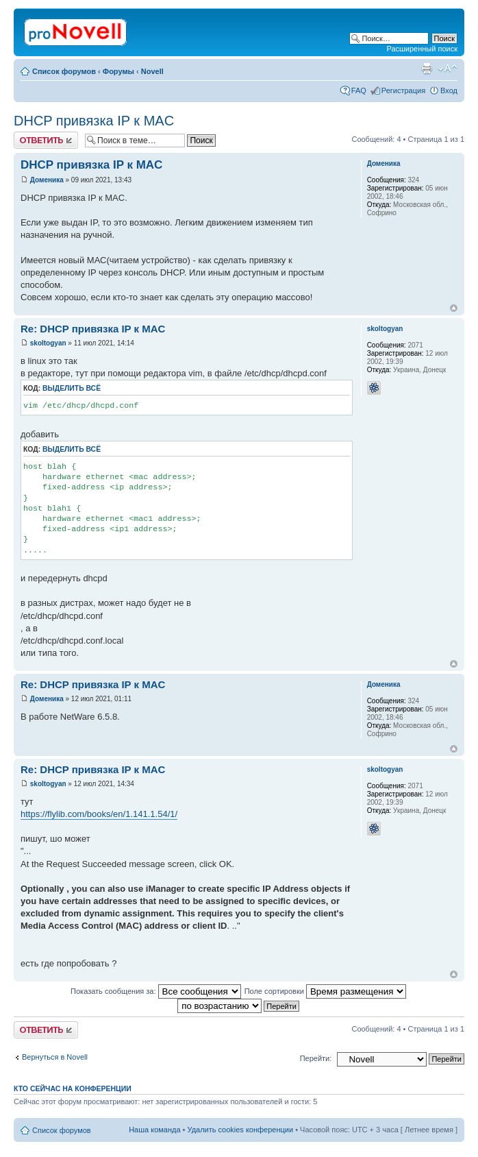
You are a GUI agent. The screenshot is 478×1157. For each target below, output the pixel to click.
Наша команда (154, 1129)
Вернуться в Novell (55, 1057)
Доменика (47, 180)
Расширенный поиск (421, 49)
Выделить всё (71, 388)
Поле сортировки (325, 991)
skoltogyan (48, 343)
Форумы (118, 71)
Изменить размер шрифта (447, 68)
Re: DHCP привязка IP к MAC (93, 328)
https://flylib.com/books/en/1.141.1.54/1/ (99, 814)
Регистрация (403, 90)
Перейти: (316, 1058)
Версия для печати (426, 68)
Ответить (46, 140)
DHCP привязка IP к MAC (94, 120)
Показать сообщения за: (156, 991)
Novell (152, 71)
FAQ (358, 90)
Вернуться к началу (453, 308)
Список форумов (64, 71)
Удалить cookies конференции (241, 1129)
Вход (448, 90)
